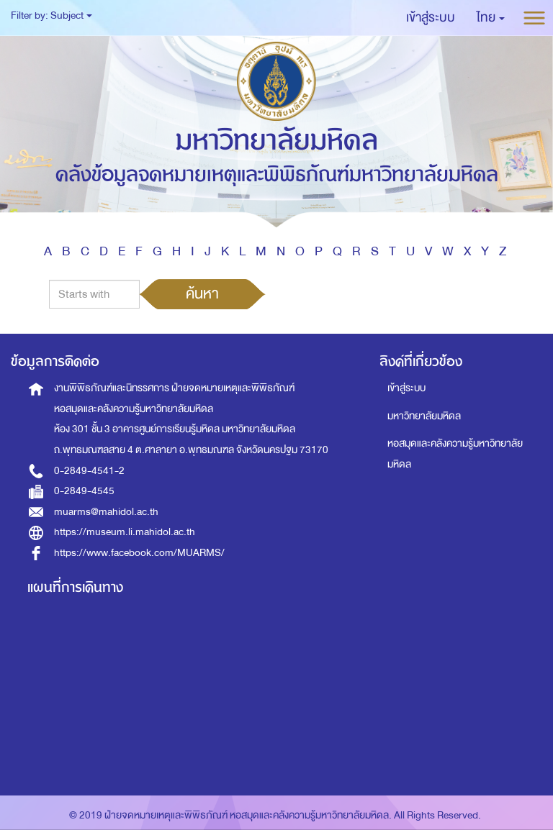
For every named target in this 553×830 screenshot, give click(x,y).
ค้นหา (202, 293)
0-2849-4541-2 (89, 471)
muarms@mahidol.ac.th (106, 512)
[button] (491, 18)
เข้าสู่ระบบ (406, 388)
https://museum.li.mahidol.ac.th (124, 532)
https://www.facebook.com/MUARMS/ (139, 553)
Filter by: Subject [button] (51, 15)
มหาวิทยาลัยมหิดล (424, 416)
